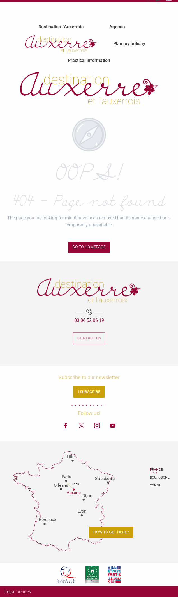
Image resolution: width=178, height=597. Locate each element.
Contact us (89, 338)
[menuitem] (61, 26)
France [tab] (156, 470)
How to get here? (111, 532)
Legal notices (17, 591)
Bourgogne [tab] (157, 477)
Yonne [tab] (155, 485)
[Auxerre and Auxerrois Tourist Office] (89, 88)
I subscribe (89, 391)
